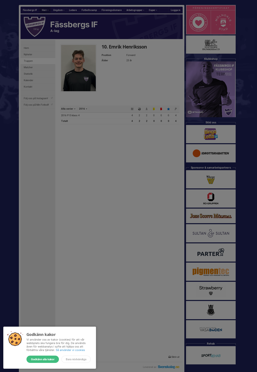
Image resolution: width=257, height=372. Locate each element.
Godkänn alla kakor (42, 359)
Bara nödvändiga (76, 359)
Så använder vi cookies (70, 350)
